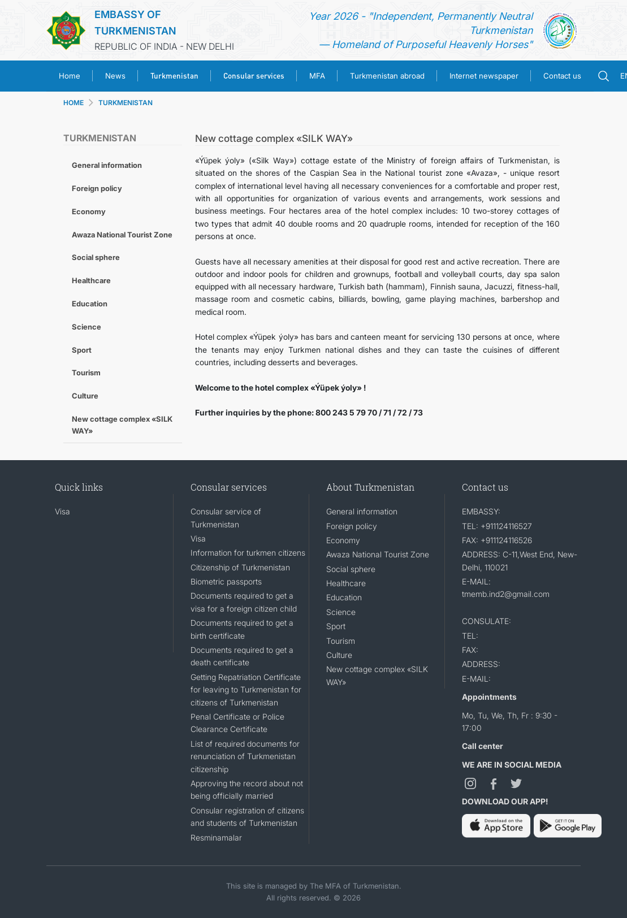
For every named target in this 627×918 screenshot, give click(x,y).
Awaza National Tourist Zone (122, 234)
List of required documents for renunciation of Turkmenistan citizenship (245, 756)
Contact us (562, 75)
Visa (62, 511)
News (115, 75)
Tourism (86, 372)
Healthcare (91, 280)
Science (86, 326)
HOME (73, 102)
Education (89, 303)
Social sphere (96, 257)
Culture (85, 395)
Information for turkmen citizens (248, 552)
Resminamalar (216, 837)
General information (107, 165)
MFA (317, 75)
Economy (89, 211)
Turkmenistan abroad (387, 75)
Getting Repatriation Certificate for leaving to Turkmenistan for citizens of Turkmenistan (246, 689)
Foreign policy (97, 188)
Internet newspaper (483, 75)
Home (69, 75)
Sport (82, 349)
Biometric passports (226, 581)
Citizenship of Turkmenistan (240, 567)
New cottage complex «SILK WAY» (122, 424)
